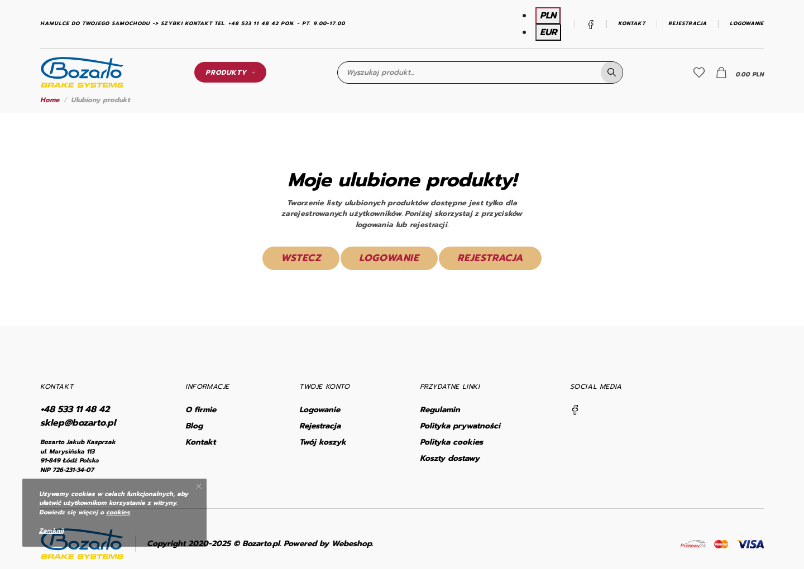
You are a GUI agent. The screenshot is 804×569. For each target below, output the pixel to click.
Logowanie (747, 23)
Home (49, 100)
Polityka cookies (451, 442)
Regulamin (440, 410)
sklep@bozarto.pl (78, 423)
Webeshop (352, 543)
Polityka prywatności (460, 426)
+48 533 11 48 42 (74, 409)
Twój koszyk (322, 442)
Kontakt (631, 23)
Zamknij (51, 531)
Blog (194, 426)
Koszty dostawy (450, 458)
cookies (118, 512)
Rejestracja (687, 23)
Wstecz (301, 257)
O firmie (200, 410)
